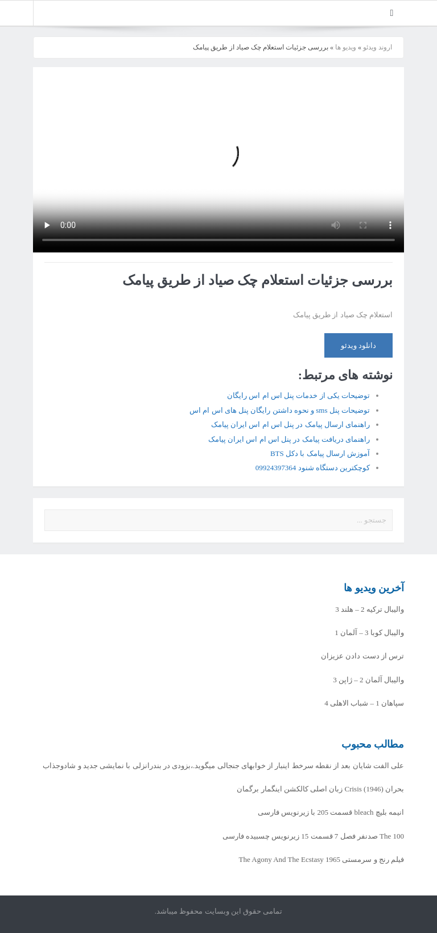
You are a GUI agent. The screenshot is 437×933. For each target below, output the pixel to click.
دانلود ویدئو (358, 345)
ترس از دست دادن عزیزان (362, 656)
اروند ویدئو (377, 47)
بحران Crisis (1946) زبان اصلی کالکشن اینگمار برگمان (320, 789)
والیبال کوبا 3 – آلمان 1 (369, 632)
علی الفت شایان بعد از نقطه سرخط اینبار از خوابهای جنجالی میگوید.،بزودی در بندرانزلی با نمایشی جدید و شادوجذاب (223, 765)
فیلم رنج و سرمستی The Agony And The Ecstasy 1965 (322, 859)
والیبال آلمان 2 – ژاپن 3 (368, 679)
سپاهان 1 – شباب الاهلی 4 (364, 703)
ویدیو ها (345, 47)
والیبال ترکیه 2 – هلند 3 (369, 609)
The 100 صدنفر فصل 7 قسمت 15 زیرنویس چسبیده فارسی (313, 836)
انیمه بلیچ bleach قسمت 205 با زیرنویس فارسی (331, 812)
